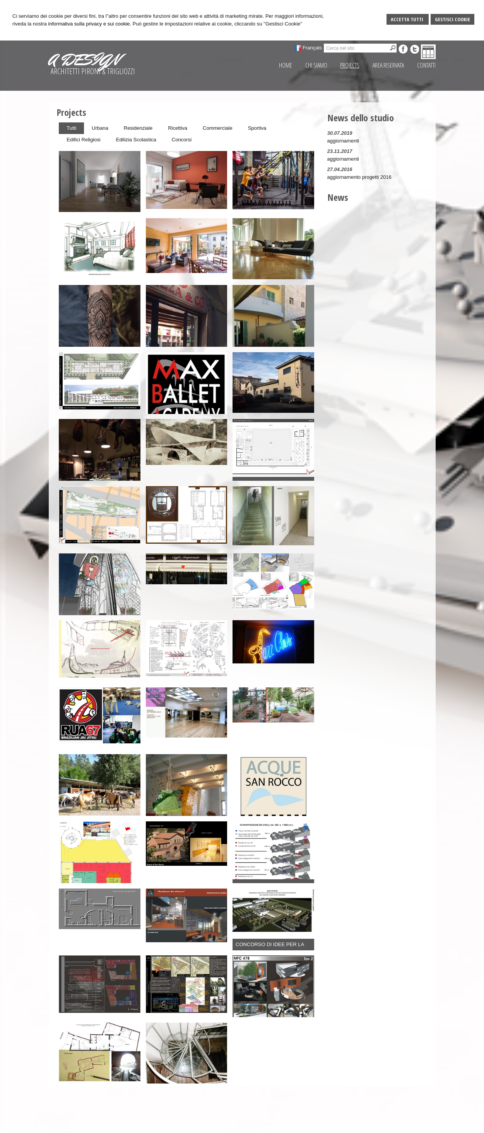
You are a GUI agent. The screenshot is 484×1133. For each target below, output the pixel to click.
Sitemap (341, 1125)
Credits (380, 1125)
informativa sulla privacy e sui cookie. (90, 24)
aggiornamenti (343, 141)
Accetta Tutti (407, 19)
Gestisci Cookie (452, 19)
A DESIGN (84, 59)
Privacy (361, 1125)
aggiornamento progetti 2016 (359, 177)
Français (312, 48)
